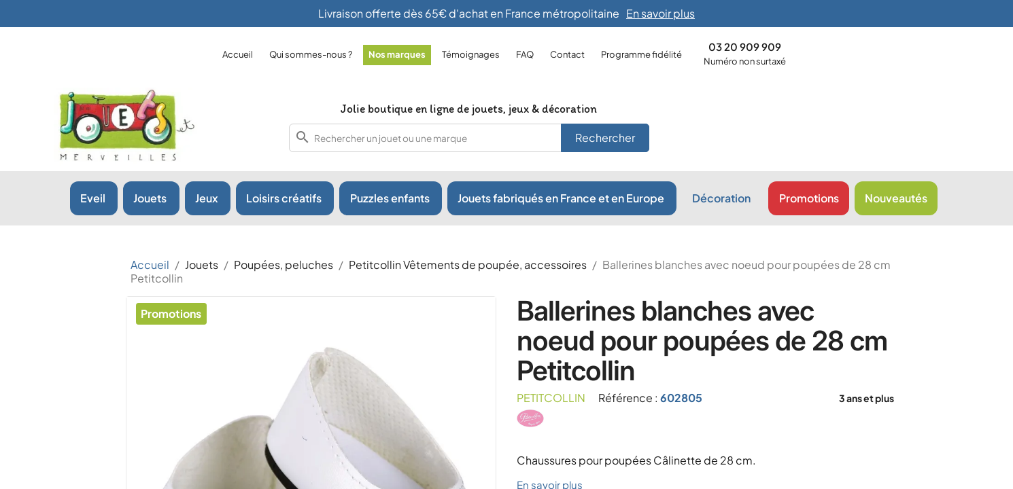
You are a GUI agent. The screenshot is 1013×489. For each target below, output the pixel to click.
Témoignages (471, 54)
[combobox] (469, 138)
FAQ (525, 54)
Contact (567, 54)
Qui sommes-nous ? (310, 54)
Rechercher (605, 137)
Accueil (237, 54)
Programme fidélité (641, 54)
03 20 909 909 (744, 46)
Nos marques (397, 54)
